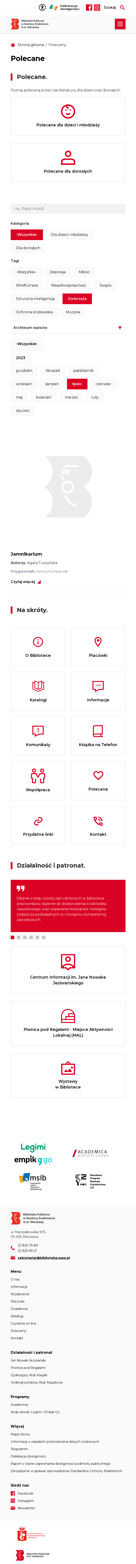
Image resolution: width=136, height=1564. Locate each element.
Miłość (84, 272)
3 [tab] (25, 937)
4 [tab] (31, 937)
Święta (105, 285)
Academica (19, 1405)
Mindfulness (27, 285)
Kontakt (17, 1338)
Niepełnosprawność (68, 285)
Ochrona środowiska (34, 312)
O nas (15, 1279)
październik (83, 370)
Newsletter (26, 1508)
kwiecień (43, 397)
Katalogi (17, 1316)
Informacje (19, 1287)
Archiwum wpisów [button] (30, 328)
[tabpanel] (68, 906)
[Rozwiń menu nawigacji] (120, 24)
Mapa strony (20, 1434)
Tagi (15, 261)
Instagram (97, 7)
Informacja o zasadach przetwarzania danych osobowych (55, 1442)
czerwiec (103, 384)
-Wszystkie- (27, 235)
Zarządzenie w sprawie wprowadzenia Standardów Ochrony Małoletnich (66, 1471)
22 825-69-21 (27, 1251)
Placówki (17, 1301)
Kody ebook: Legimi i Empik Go (35, 1412)
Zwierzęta (77, 299)
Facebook (89, 7)
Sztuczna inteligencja (35, 299)
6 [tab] (43, 937)
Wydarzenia (20, 1294)
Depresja (57, 272)
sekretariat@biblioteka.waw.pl (44, 1258)
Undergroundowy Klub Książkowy (37, 1382)
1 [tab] (12, 937)
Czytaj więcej (23, 582)
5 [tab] (37, 937)
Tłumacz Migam (54, 8)
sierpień (52, 384)
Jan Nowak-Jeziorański (28, 1360)
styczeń (23, 411)
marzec (71, 397)
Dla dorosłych (28, 248)
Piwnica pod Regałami (28, 1368)
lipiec (77, 384)
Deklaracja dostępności (69, 7)
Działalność (19, 1309)
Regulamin (19, 1449)
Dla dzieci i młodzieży (69, 235)
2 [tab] (18, 937)
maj (19, 397)
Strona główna (31, 45)
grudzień (24, 370)
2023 (20, 358)
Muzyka (73, 312)
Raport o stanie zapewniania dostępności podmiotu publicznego (60, 1464)
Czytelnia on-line (23, 1323)
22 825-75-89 (28, 1245)
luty (95, 397)
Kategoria (20, 223)
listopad (53, 370)
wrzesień (24, 384)
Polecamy (18, 1331)
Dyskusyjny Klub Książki (29, 1375)
